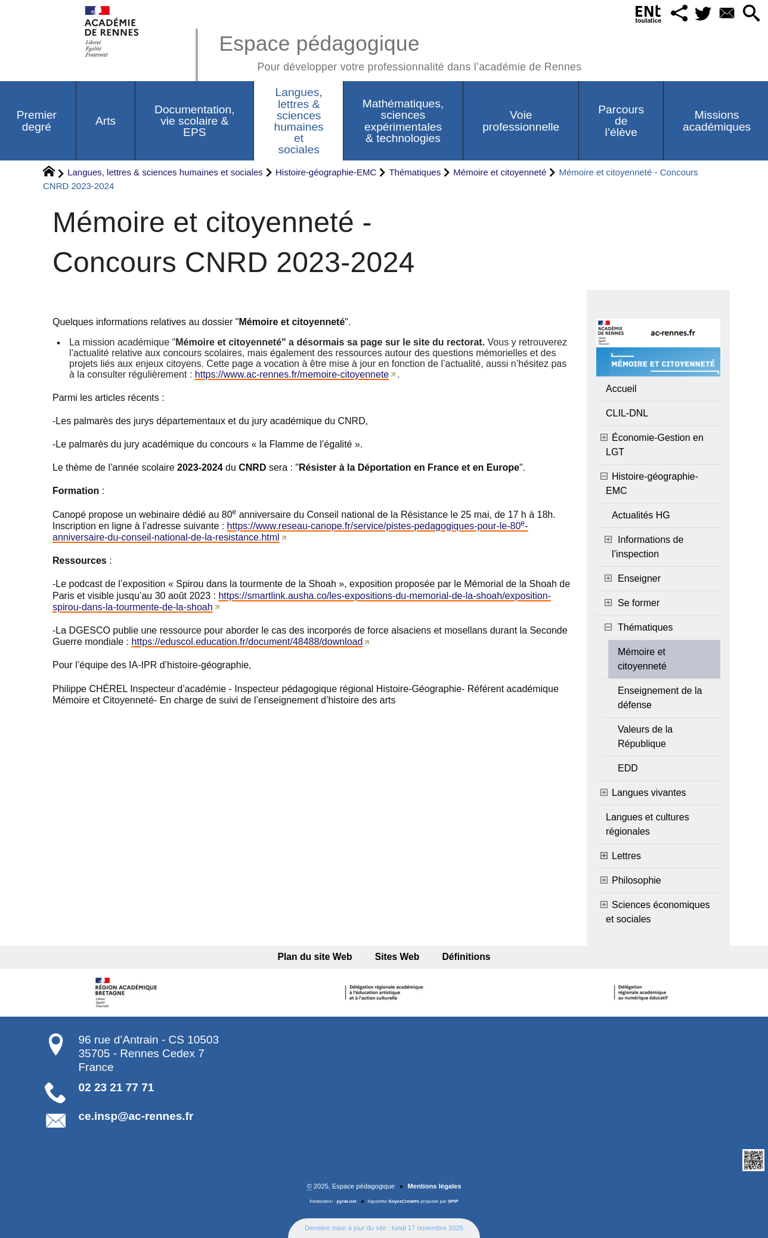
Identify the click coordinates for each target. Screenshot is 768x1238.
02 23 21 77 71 (116, 1087)
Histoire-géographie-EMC (325, 172)
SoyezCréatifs (403, 1201)
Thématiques (415, 172)
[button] (677, 14)
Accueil (621, 389)
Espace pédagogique (400, 51)
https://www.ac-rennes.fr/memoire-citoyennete (292, 374)
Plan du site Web (316, 957)
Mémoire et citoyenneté (499, 172)
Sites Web (397, 957)
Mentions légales (434, 1186)
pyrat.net (347, 1201)
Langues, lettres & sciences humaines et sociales (165, 172)
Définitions (465, 957)
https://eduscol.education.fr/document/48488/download (247, 642)
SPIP (453, 1201)
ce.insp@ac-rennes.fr (136, 1116)
